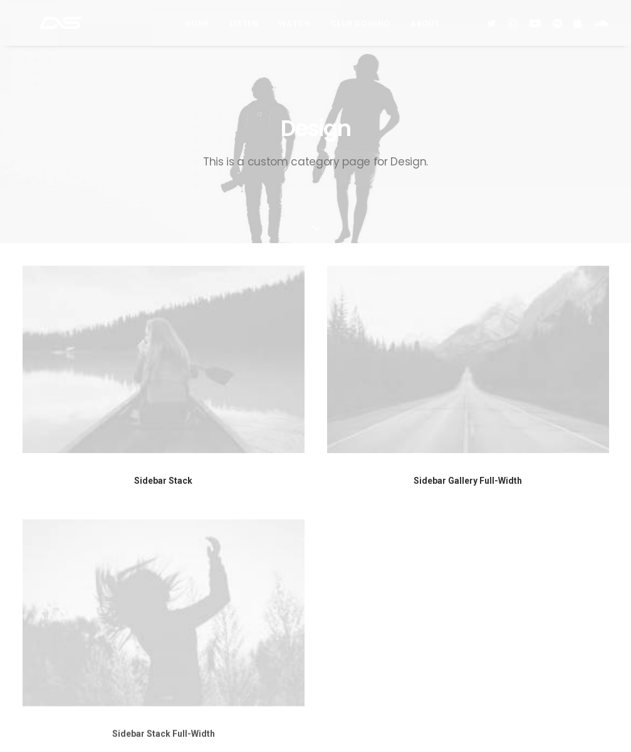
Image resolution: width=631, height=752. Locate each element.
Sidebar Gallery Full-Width (468, 481)
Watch (294, 27)
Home (197, 27)
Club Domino (360, 27)
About (425, 27)
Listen (244, 27)
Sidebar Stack (163, 481)
